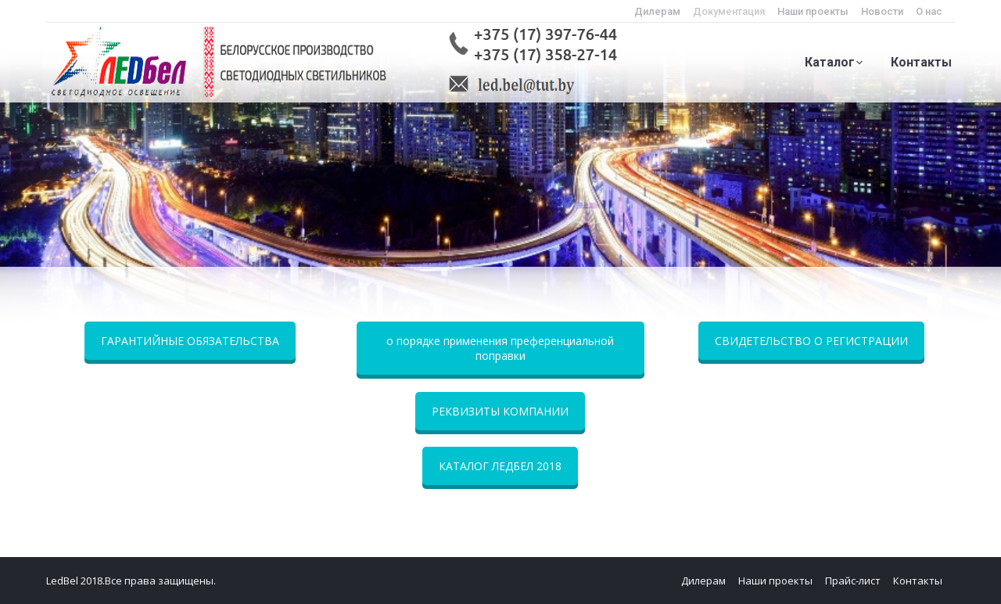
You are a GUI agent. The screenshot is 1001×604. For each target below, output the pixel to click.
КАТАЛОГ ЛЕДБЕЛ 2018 (500, 465)
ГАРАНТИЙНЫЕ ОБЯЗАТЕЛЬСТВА (190, 340)
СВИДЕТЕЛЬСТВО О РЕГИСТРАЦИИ (811, 340)
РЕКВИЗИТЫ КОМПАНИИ (500, 411)
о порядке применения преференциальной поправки (500, 348)
